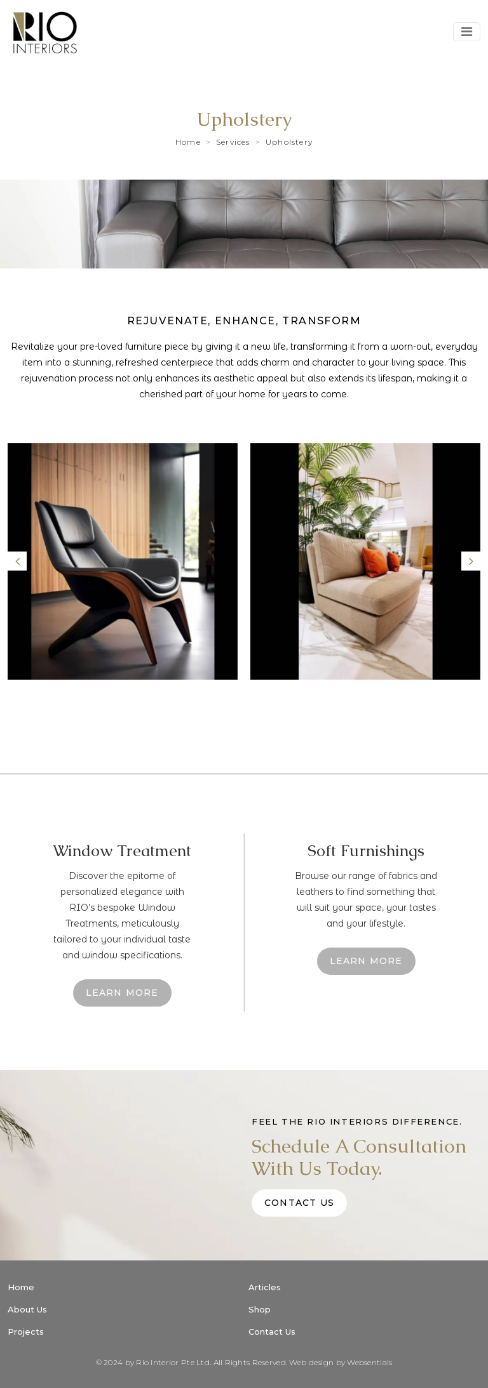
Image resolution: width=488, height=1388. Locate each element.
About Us (27, 1309)
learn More (122, 992)
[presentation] (17, 561)
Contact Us (299, 1202)
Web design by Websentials (340, 1362)
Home (188, 142)
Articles (264, 1287)
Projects (26, 1331)
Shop (259, 1309)
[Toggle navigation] (466, 31)
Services (233, 142)
